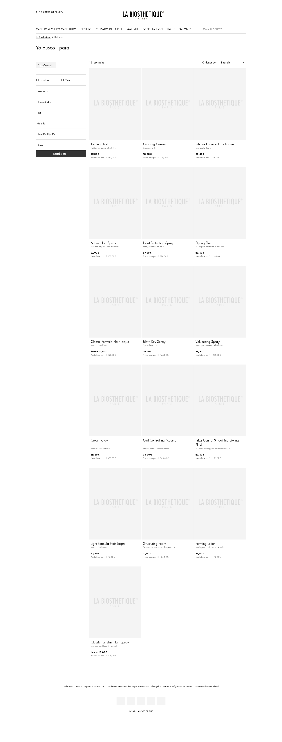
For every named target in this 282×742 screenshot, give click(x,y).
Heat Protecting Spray (158, 243)
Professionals (68, 686)
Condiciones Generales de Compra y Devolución (128, 686)
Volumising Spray (207, 341)
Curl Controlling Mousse (159, 440)
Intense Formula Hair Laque (214, 144)
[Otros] (61, 145)
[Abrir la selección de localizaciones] (226, 14)
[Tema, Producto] (224, 29)
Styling (86, 29)
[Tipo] (61, 112)
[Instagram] (151, 701)
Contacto (96, 686)
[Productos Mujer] (63, 80)
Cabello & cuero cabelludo (56, 29)
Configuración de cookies (181, 686)
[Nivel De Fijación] (61, 134)
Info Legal (155, 686)
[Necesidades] (61, 101)
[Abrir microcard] (242, 14)
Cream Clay (99, 440)
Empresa (87, 686)
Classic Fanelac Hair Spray (110, 642)
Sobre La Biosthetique (159, 29)
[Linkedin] (121, 701)
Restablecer (61, 153)
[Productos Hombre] (37, 80)
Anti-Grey (164, 686)
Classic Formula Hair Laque (110, 341)
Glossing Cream (154, 144)
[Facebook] (131, 701)
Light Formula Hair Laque (108, 543)
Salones (185, 29)
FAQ (104, 686)
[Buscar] (243, 28)
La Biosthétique (43, 37)
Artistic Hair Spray (103, 243)
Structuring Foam (154, 543)
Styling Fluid (203, 243)
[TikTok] (161, 701)
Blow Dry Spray (154, 341)
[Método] (61, 123)
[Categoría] (61, 91)
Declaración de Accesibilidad (206, 686)
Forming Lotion (205, 543)
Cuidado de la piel (109, 29)
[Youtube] (141, 701)
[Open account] (234, 14)
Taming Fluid (99, 144)
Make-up (132, 29)
